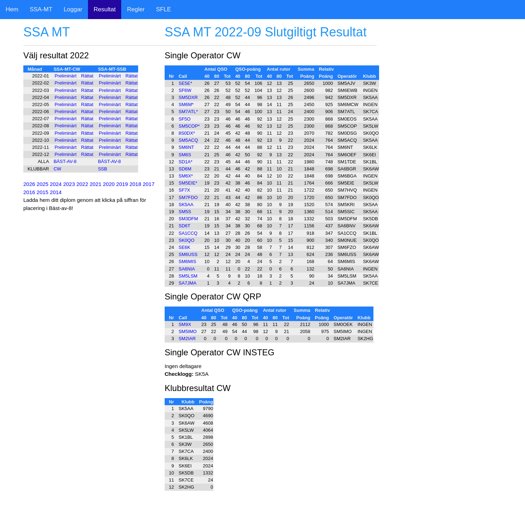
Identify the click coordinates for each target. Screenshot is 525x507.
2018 (135, 184)
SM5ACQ (188, 140)
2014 (55, 192)
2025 (42, 184)
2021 (95, 184)
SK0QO (186, 240)
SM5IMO (187, 331)
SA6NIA (186, 269)
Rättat (87, 75)
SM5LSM (187, 276)
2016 (29, 192)
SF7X (184, 190)
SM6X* (185, 176)
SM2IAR (186, 338)
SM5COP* (189, 126)
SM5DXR (187, 97)
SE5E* (185, 83)
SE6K (184, 247)
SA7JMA (187, 283)
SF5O (184, 119)
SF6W (184, 90)
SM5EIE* (187, 183)
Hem (12, 9)
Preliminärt (65, 75)
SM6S (184, 154)
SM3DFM (188, 218)
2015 (42, 192)
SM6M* (186, 104)
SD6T (184, 225)
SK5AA (185, 204)
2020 (108, 184)
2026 (29, 184)
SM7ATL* (188, 111)
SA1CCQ (187, 233)
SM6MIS (187, 261)
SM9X (184, 324)
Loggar (73, 9)
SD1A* (185, 161)
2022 (82, 184)
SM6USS (187, 254)
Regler (135, 9)
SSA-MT (41, 9)
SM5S (184, 211)
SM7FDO (187, 197)
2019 (122, 184)
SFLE (163, 9)
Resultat (105, 9)
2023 (69, 184)
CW (57, 168)
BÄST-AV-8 (65, 161)
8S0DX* (186, 133)
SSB (102, 168)
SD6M (184, 168)
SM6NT (186, 147)
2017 (148, 184)
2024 (55, 184)
